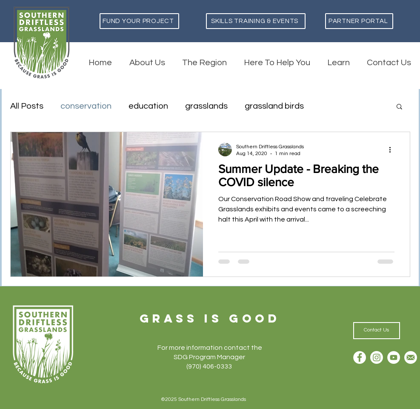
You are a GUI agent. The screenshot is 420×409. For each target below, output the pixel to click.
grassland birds (274, 106)
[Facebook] (359, 357)
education (148, 106)
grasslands (206, 106)
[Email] (410, 357)
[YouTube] (393, 357)
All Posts (26, 106)
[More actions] (393, 149)
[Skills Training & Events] (256, 21)
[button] (399, 107)
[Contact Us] (376, 330)
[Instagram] (376, 357)
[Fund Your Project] (139, 21)
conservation (85, 106)
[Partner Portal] (359, 21)
